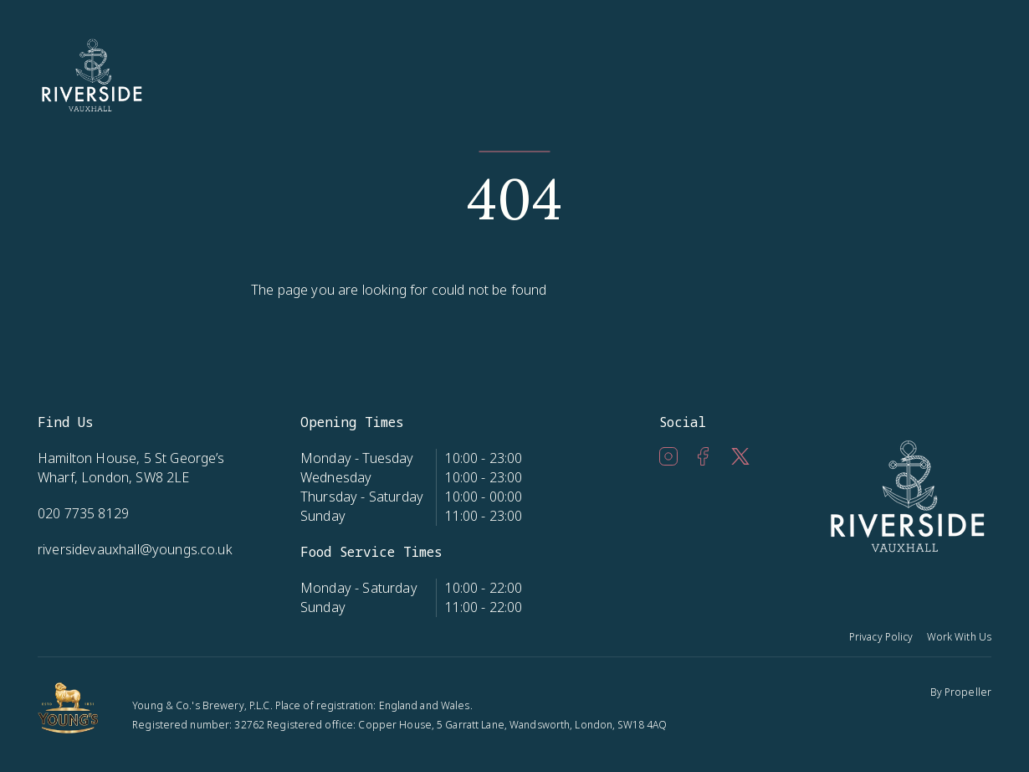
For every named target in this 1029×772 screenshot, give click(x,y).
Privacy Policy (881, 637)
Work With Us (959, 637)
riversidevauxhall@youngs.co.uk (135, 549)
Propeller (968, 692)
